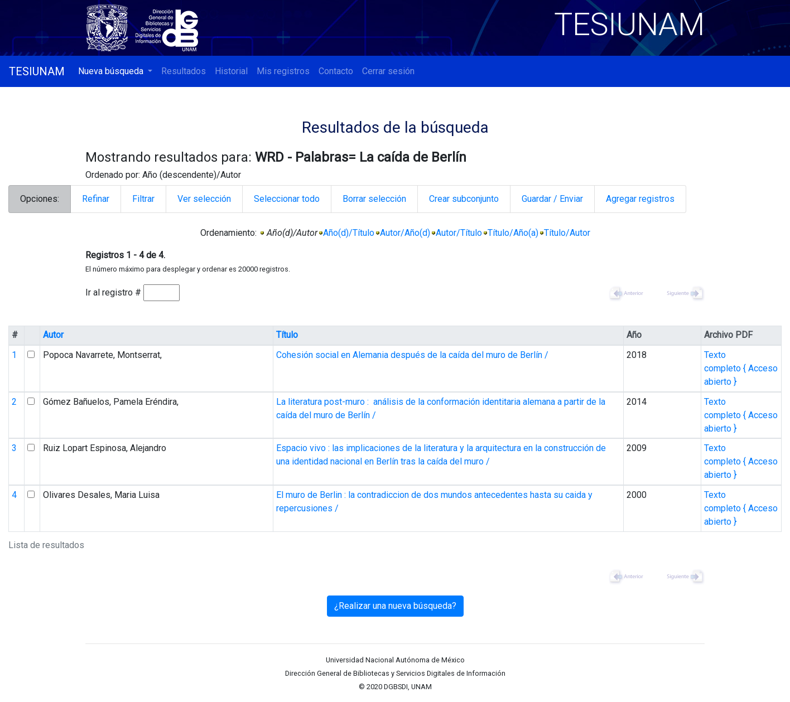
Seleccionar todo (287, 198)
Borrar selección (374, 198)
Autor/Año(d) (405, 232)
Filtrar (143, 198)
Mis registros (283, 71)
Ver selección (204, 198)
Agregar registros (640, 198)
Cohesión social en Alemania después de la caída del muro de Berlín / (412, 355)
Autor (53, 335)
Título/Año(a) (513, 232)
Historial (231, 71)
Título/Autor (567, 232)
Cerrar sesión (388, 71)
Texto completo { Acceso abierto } (741, 368)
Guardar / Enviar (552, 198)
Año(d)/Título (348, 232)
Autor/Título (459, 232)
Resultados (183, 71)
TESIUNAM (37, 71)
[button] (115, 71)
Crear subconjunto (464, 198)
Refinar (95, 198)
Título (287, 335)
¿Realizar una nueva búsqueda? (395, 606)
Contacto (336, 71)
